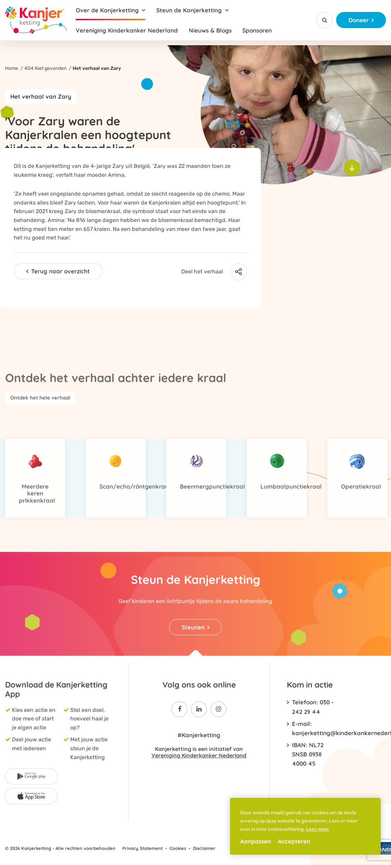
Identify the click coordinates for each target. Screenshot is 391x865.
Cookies (178, 848)
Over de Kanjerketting (107, 10)
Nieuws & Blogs (210, 30)
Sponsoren (257, 30)
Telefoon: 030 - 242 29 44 (313, 707)
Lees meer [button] (317, 829)
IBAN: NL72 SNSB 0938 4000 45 (307, 754)
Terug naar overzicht (60, 271)
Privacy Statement (142, 848)
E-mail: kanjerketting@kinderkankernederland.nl (314, 728)
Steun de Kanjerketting (189, 10)
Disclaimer (204, 848)
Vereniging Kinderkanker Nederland (127, 30)
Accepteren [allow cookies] (294, 841)
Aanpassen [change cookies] (255, 841)
